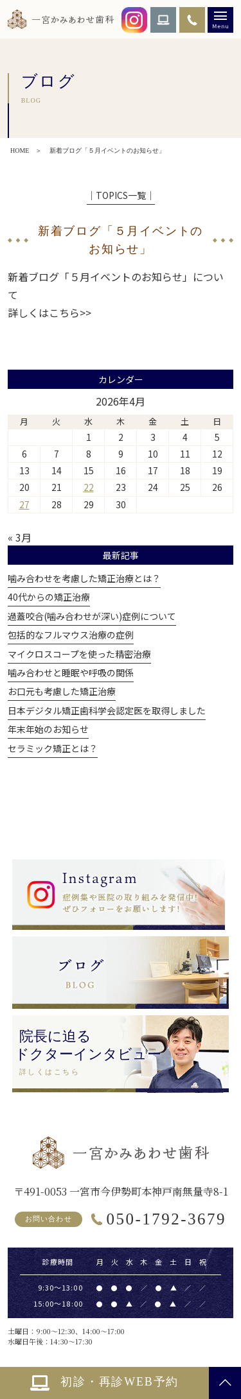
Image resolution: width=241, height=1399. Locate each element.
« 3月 (19, 537)
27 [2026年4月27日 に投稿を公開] (24, 504)
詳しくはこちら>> (49, 312)
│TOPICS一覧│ (121, 195)
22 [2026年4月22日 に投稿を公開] (89, 487)
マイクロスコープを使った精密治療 (79, 654)
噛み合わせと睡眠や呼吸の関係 (71, 672)
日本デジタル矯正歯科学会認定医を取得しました (107, 710)
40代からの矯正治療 (49, 596)
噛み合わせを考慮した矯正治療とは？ (84, 578)
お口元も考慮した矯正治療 (62, 691)
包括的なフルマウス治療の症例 (71, 634)
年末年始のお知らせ (48, 729)
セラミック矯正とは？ (53, 748)
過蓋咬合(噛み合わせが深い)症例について (92, 616)
